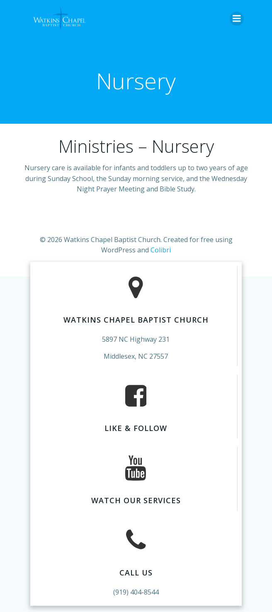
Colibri (161, 250)
